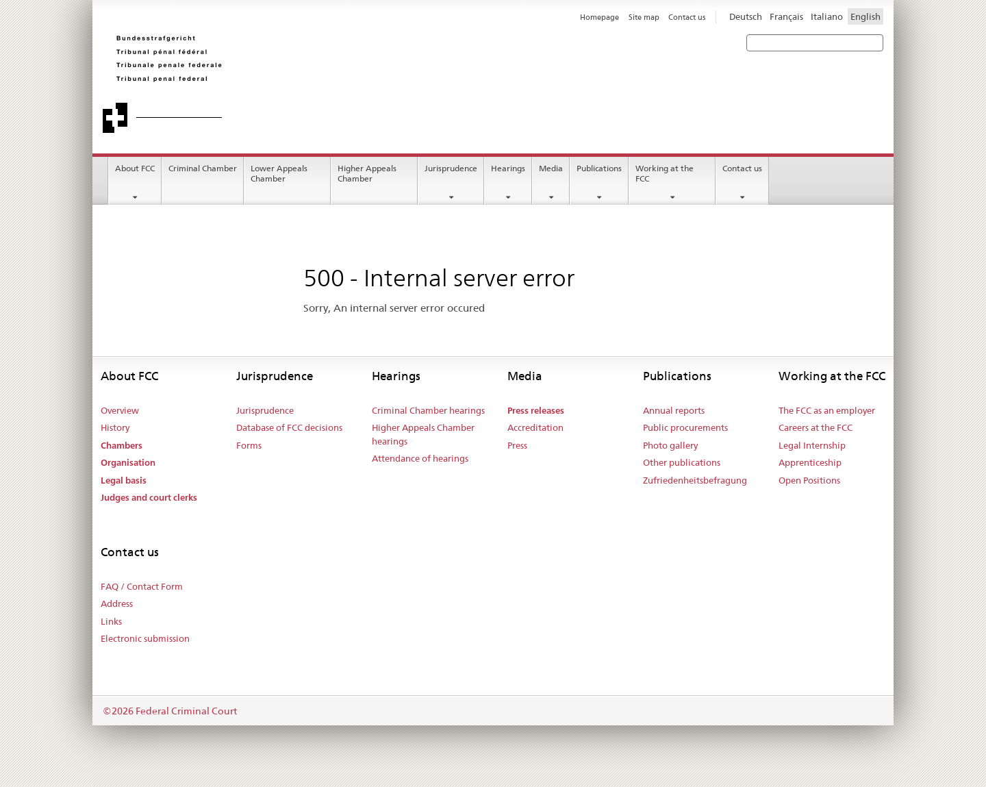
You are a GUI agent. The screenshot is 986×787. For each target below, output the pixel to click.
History (115, 427)
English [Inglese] (865, 16)
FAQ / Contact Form (142, 586)
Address (117, 603)
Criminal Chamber (202, 168)
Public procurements (685, 427)
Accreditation (535, 427)
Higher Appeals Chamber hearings (423, 434)
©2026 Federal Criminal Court (170, 710)
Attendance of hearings (420, 458)
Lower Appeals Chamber (279, 173)
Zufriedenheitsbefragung (695, 480)
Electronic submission (145, 638)
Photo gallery (670, 445)
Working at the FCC (664, 173)
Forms (249, 445)
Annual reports (674, 410)
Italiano (827, 16)
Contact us (742, 168)
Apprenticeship (810, 462)
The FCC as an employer (827, 410)
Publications (599, 168)
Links (111, 621)
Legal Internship (812, 445)
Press (517, 445)
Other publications (681, 462)
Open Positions (809, 480)
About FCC (135, 168)
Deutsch (745, 16)
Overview (120, 410)
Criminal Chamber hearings (428, 410)
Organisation (128, 463)
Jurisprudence (451, 168)
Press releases (535, 410)
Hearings (508, 168)
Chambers (121, 445)
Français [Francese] (786, 16)
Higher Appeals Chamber (367, 173)
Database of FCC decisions (289, 427)
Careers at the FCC (815, 427)
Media (551, 168)
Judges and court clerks (149, 497)
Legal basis (124, 480)
